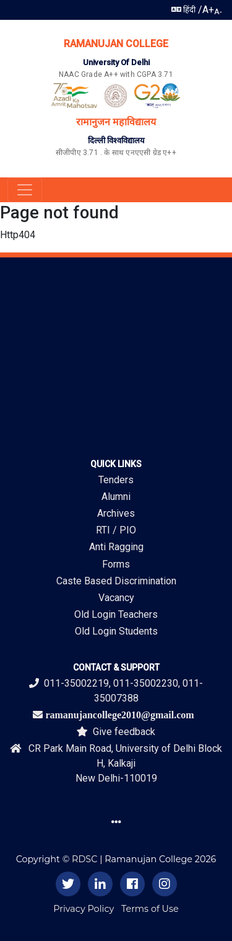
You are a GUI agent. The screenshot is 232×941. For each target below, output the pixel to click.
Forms (116, 564)
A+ (208, 10)
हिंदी (183, 9)
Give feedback (116, 732)
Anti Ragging (116, 547)
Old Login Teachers (116, 614)
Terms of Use (150, 908)
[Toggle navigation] (24, 189)
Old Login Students (116, 631)
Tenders (116, 480)
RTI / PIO (116, 530)
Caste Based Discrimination (116, 581)
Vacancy (116, 598)
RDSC (84, 859)
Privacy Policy (83, 908)
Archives (116, 513)
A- (218, 11)
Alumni (116, 496)
